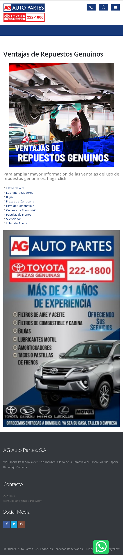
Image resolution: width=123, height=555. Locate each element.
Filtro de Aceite (16, 223)
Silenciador (13, 219)
